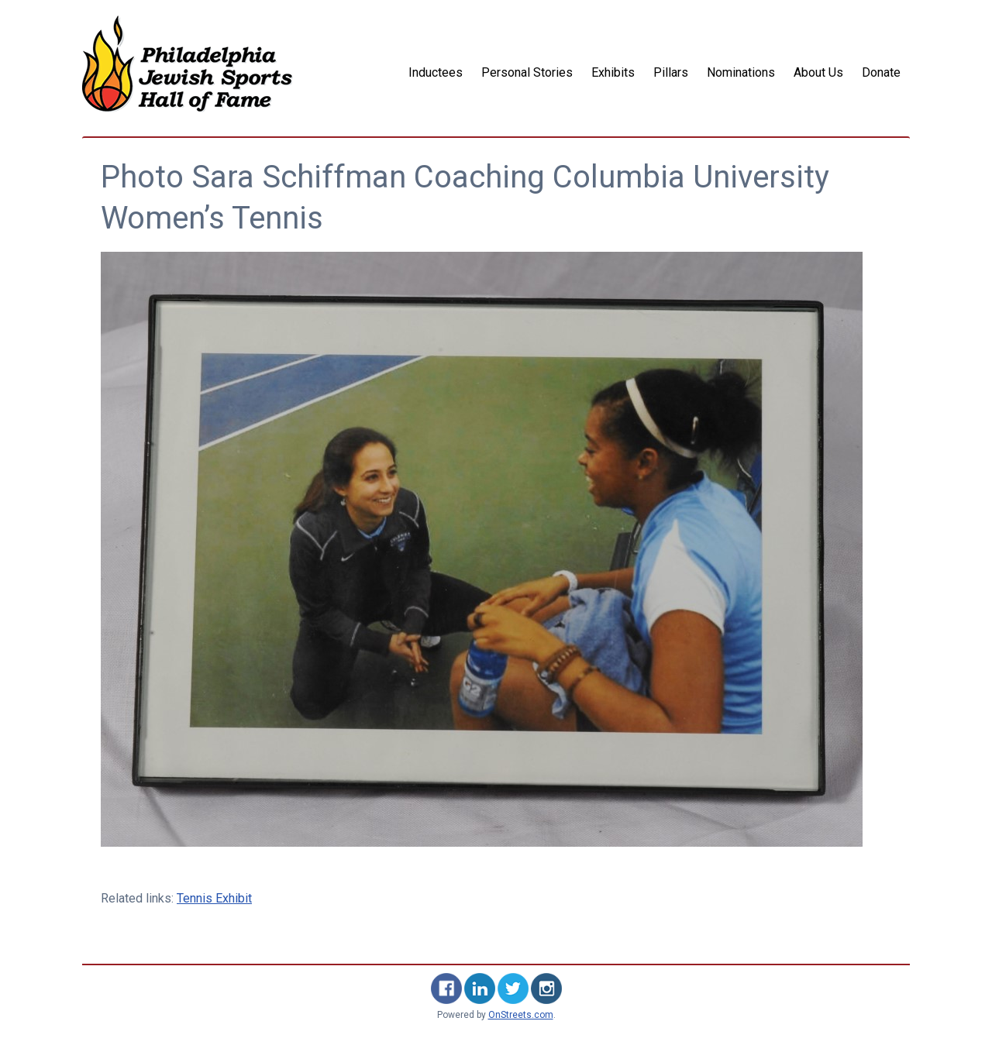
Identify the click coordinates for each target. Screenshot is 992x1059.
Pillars (670, 72)
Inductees (435, 72)
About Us (818, 72)
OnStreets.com (520, 1014)
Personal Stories (527, 72)
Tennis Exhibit (214, 898)
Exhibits (613, 72)
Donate (881, 72)
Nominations (741, 72)
